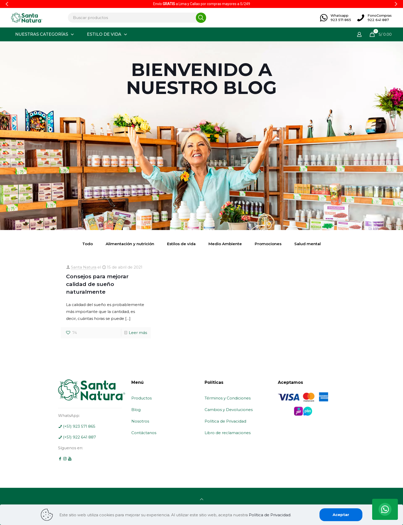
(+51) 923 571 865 (76, 426)
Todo (87, 243)
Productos (141, 398)
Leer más (138, 332)
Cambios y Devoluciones (229, 409)
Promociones (268, 243)
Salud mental (307, 243)
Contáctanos (143, 432)
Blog (136, 409)
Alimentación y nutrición (130, 243)
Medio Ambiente (225, 243)
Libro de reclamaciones (228, 432)
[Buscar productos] (135, 18)
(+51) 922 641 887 (77, 437)
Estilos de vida (181, 243)
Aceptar (341, 514)
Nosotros (140, 421)
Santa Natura (83, 267)
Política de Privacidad (225, 421)
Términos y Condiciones (228, 398)
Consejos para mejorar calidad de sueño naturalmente (97, 284)
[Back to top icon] (202, 499)
